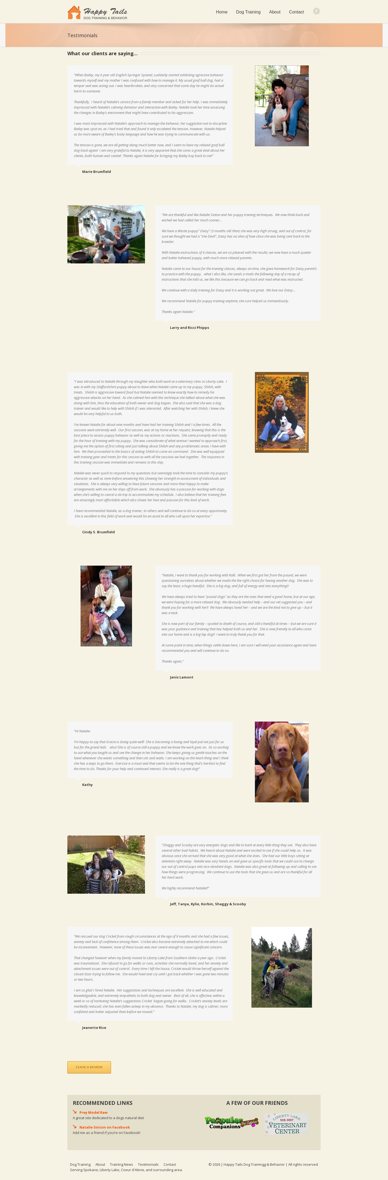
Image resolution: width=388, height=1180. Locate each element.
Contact (296, 12)
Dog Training (248, 12)
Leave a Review (89, 1067)
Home (222, 12)
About (274, 12)
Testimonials (148, 1164)
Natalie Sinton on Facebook (104, 1127)
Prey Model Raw (93, 1112)
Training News (121, 1164)
